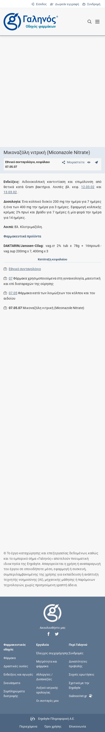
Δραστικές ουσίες (16, 666)
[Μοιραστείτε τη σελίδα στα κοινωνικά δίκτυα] (72, 162)
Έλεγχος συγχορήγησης (52, 653)
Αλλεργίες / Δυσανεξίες (44, 677)
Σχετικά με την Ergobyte (79, 685)
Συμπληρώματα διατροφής (14, 693)
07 (11, 278)
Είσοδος (39, 4)
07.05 (13, 293)
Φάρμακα (10, 657)
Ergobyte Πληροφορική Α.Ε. (56, 719)
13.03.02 (10, 192)
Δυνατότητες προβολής (78, 663)
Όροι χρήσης (52, 726)
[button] (48, 634)
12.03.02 (87, 187)
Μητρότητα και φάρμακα (46, 663)
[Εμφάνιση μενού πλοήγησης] (97, 21)
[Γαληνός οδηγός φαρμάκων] (30, 21)
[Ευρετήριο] (88, 162)
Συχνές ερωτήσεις (81, 674)
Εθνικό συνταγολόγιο (25, 269)
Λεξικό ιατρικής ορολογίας (47, 690)
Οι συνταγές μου (47, 700)
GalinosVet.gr (80, 695)
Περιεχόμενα (28, 726)
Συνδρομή (91, 4)
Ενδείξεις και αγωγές (18, 674)
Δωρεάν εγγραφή (65, 4)
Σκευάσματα (12, 683)
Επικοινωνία (77, 726)
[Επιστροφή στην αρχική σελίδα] (52, 617)
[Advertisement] (52, 91)
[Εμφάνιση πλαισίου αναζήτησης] (89, 21)
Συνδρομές (76, 653)
